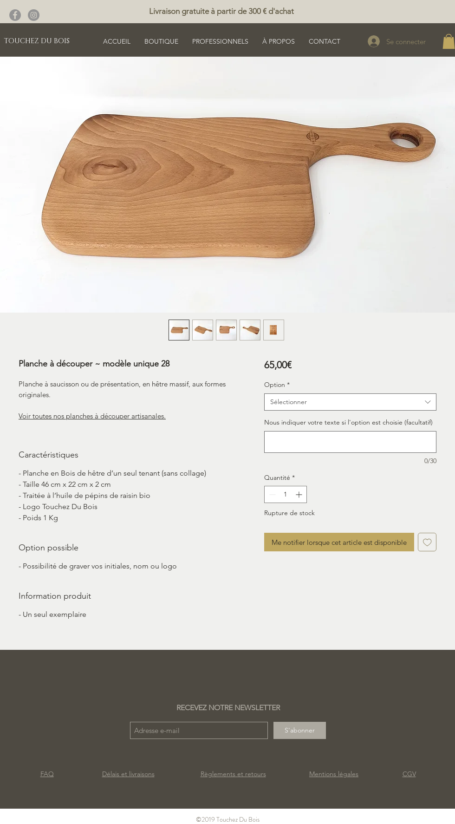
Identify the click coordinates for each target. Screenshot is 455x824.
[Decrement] (271, 494)
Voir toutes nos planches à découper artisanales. (92, 416)
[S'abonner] (299, 730)
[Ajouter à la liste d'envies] (427, 542)
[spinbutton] (285, 494)
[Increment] (300, 494)
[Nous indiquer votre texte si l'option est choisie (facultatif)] (350, 442)
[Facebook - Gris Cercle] (15, 15)
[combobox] (350, 402)
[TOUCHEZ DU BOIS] (36, 41)
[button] (448, 41)
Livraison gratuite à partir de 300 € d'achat (221, 11)
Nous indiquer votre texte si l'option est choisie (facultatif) (348, 422)
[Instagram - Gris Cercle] (33, 15)
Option (277, 384)
